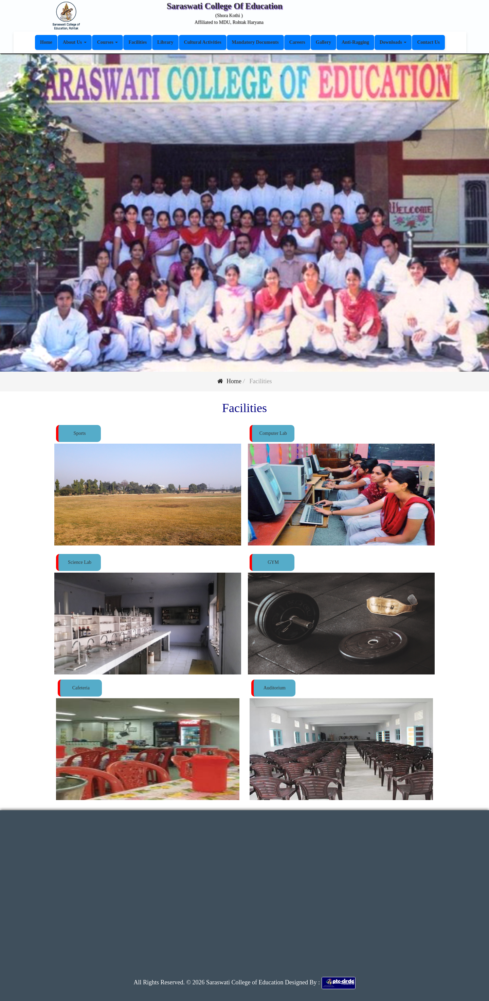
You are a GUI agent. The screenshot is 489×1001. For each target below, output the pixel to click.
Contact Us (428, 42)
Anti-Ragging (355, 42)
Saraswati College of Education (244, 982)
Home (229, 381)
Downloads (393, 42)
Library (165, 42)
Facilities (137, 42)
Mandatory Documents (255, 42)
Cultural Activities (202, 42)
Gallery (323, 42)
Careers (297, 42)
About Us (75, 42)
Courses (107, 42)
